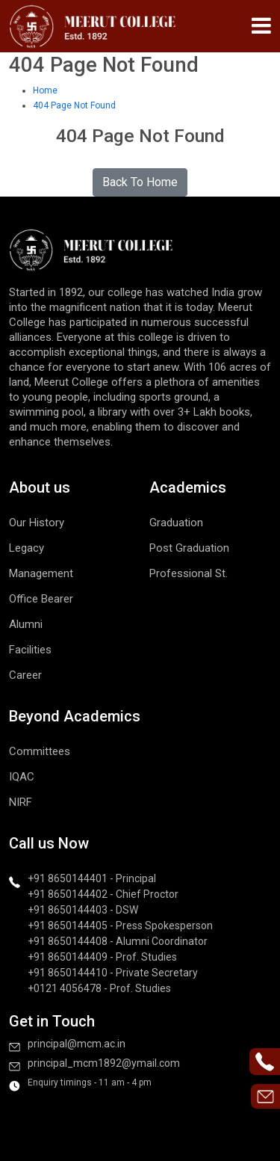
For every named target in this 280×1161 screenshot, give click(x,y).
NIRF (20, 802)
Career (25, 675)
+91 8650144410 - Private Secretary (113, 973)
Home (45, 90)
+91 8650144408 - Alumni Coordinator (118, 941)
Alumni (26, 624)
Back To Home (140, 182)
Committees (39, 751)
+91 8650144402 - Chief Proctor (103, 894)
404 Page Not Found (74, 105)
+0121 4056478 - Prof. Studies (99, 988)
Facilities (30, 649)
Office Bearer (41, 599)
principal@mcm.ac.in (76, 1044)
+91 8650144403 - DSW (83, 910)
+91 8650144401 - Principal (92, 878)
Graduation (176, 522)
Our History (36, 522)
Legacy (26, 548)
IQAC (21, 776)
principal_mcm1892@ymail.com (104, 1063)
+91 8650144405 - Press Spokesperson (120, 925)
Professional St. (188, 573)
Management (41, 573)
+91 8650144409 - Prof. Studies (102, 957)
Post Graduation (189, 548)
